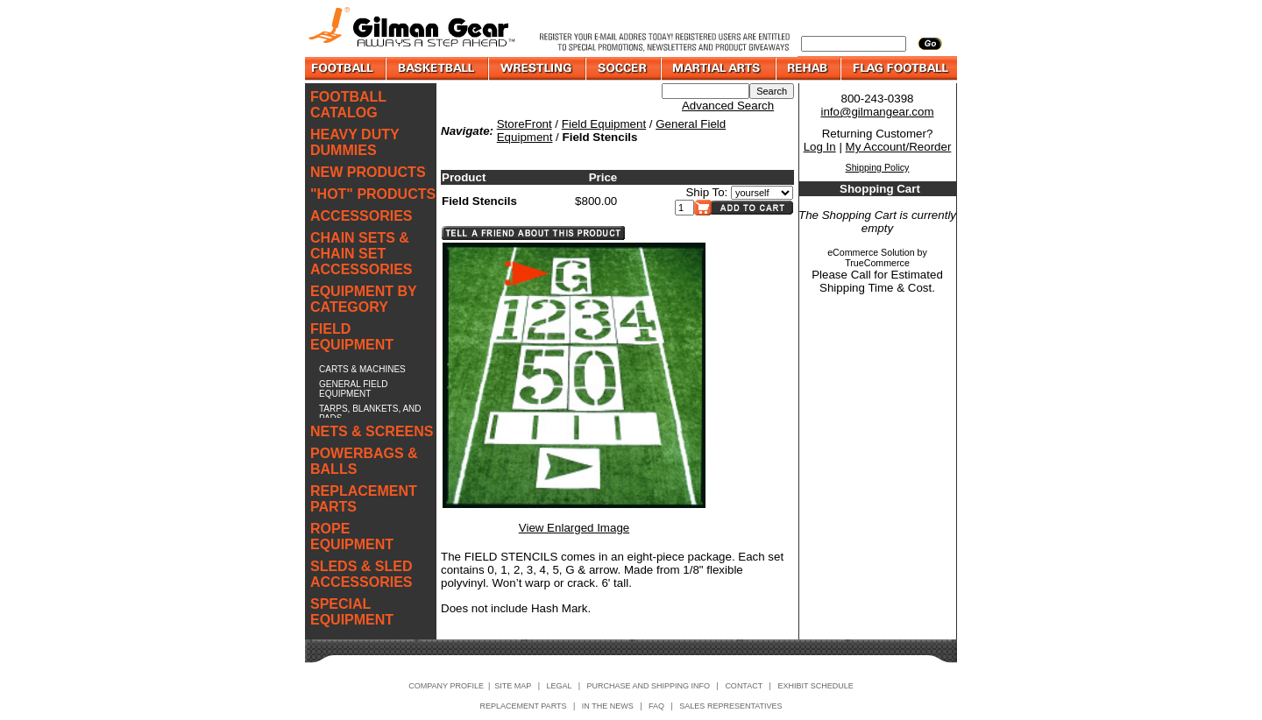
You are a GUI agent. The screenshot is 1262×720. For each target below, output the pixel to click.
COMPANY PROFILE (446, 685)
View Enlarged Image (574, 527)
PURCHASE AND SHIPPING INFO (649, 685)
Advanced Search (728, 105)
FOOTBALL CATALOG (348, 104)
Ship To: (706, 192)
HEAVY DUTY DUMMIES (354, 142)
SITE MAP (512, 685)
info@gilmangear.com (876, 111)
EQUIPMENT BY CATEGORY (363, 299)
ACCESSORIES (361, 215)
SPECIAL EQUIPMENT (351, 611)
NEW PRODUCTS (368, 172)
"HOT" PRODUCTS (373, 194)
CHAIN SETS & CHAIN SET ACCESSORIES (361, 253)
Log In (820, 146)
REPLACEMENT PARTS (363, 499)
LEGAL (558, 685)
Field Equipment (604, 124)
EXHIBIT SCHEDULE (815, 685)
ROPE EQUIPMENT (351, 536)
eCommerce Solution (871, 252)
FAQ (656, 706)
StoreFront (524, 124)
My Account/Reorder (899, 146)
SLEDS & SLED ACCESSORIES (361, 574)
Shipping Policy (878, 167)
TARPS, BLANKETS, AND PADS (370, 413)
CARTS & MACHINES (362, 369)
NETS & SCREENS (371, 431)
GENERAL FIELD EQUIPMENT (353, 389)
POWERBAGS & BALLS (364, 461)
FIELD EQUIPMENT (351, 336)
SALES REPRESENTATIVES (730, 706)
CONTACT (743, 685)
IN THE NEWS (608, 706)
